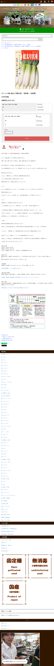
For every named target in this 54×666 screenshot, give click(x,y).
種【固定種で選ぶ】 (9, 44)
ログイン (48, 2)
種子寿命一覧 (4, 548)
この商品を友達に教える (6, 338)
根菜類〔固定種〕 (18, 44)
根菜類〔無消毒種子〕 (26, 46)
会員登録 (45, 2)
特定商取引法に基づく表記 (6, 340)
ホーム (2, 42)
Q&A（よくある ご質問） (6, 539)
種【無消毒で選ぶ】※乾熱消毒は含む (13, 46)
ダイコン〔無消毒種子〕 (37, 46)
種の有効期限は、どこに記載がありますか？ (12, 268)
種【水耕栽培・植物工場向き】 (7, 534)
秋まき (6, 47)
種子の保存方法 (4, 550)
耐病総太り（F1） (34, 210)
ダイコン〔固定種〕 (27, 44)
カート (52, 2)
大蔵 (8, 195)
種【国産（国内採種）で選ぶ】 (7, 531)
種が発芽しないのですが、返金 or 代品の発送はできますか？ (15, 287)
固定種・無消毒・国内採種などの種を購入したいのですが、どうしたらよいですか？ (20, 277)
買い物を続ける (4, 335)
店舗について (4, 542)
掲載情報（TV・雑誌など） (7, 545)
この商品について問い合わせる (7, 336)
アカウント (41, 2)
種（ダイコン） (8, 42)
